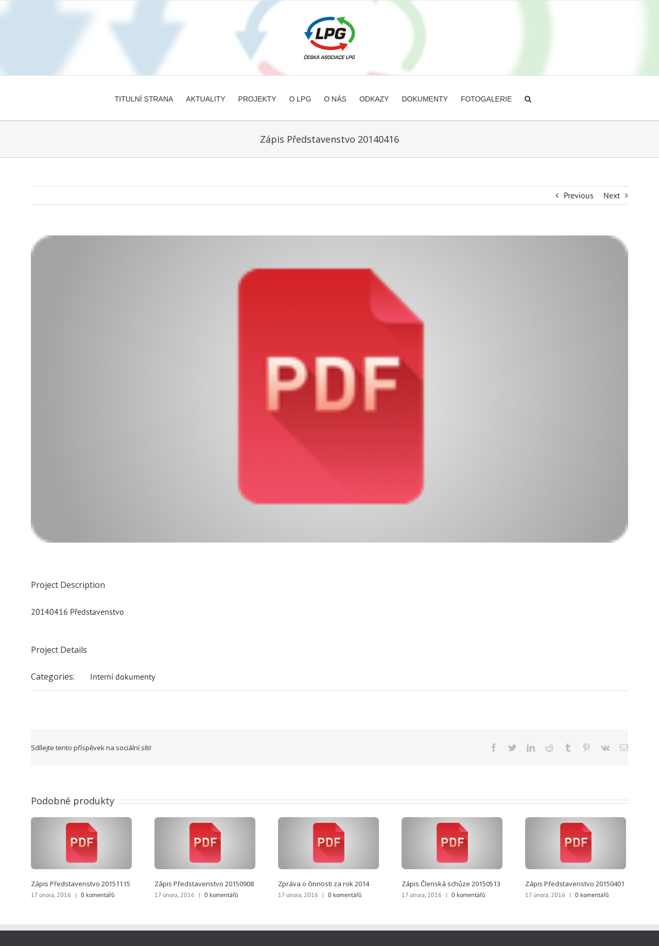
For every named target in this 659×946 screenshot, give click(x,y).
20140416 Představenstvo (77, 611)
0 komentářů (97, 895)
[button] (528, 98)
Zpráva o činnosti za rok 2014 (323, 883)
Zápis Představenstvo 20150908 (204, 883)
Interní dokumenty (122, 676)
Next (611, 195)
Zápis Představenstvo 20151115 (80, 883)
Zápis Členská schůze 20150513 (451, 883)
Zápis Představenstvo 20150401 (575, 883)
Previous (579, 195)
